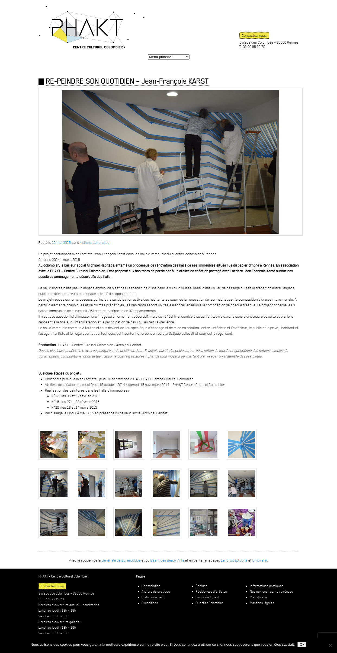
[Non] (330, 645)
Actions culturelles (95, 242)
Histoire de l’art (153, 597)
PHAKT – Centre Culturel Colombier (91, 27)
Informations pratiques (266, 586)
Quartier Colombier (209, 603)
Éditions (201, 586)
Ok (302, 644)
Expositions (150, 603)
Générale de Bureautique (121, 560)
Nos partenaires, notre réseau (271, 591)
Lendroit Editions (234, 560)
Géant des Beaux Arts (167, 560)
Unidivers (259, 560)
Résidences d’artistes (211, 591)
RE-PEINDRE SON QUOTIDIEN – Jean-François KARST (127, 81)
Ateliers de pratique (156, 591)
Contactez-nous (254, 35)
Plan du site (258, 597)
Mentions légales (262, 603)
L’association (151, 586)
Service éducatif (207, 597)
